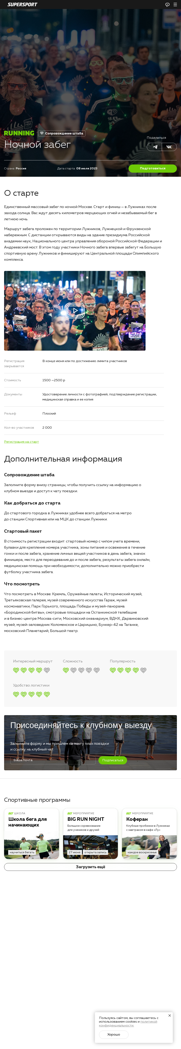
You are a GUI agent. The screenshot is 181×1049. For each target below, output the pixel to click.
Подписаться (112, 760)
